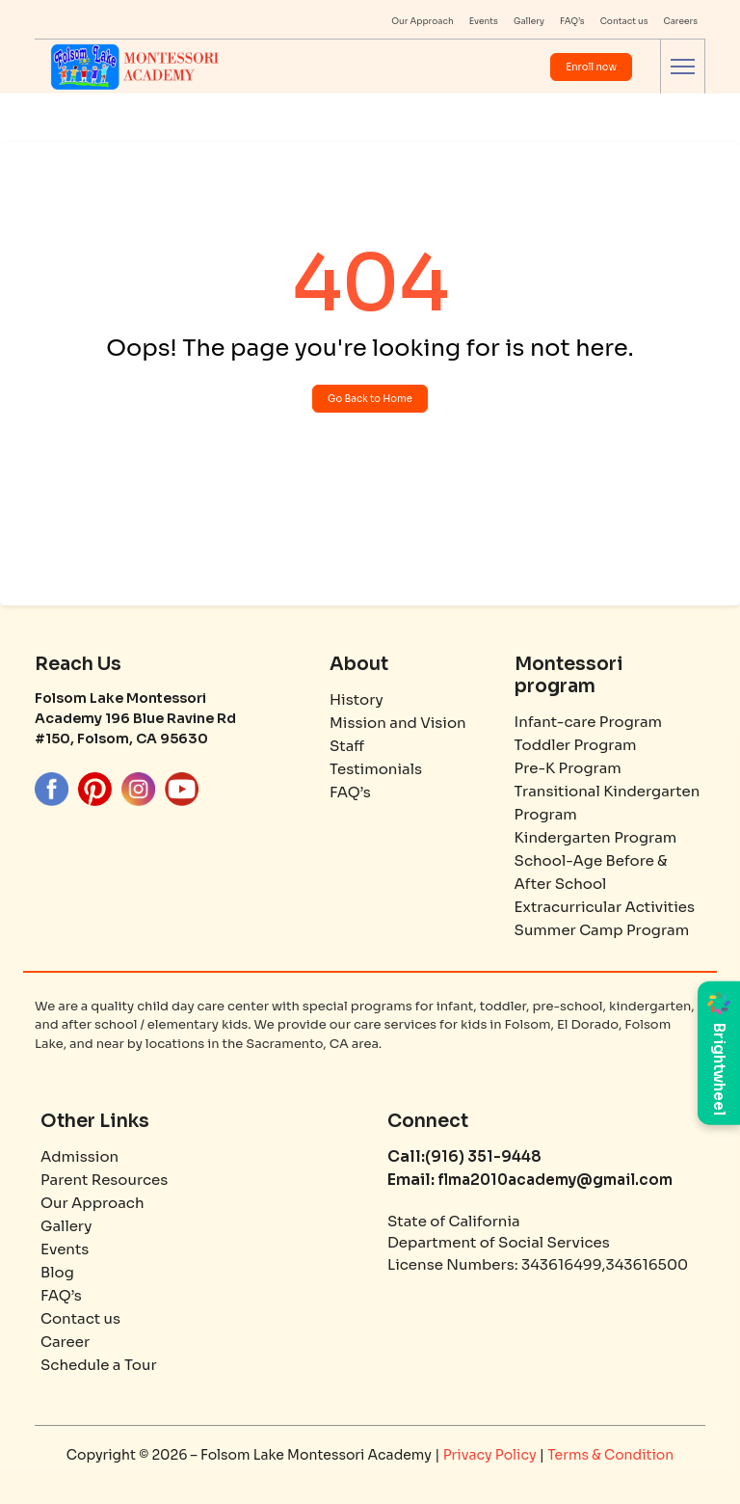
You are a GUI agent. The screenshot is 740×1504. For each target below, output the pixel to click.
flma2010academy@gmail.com (554, 1179)
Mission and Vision (398, 722)
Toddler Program (576, 745)
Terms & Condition (610, 1455)
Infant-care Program (588, 721)
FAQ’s (572, 21)
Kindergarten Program (596, 837)
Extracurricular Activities (605, 907)
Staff (347, 746)
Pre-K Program (568, 768)
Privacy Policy (491, 1455)
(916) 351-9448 (483, 1156)
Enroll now (591, 67)
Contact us (624, 21)
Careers (681, 21)
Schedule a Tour (98, 1365)
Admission (79, 1156)
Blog (57, 1272)
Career (65, 1341)
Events (483, 21)
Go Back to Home (370, 398)
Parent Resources (104, 1179)
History (356, 699)
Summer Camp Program (602, 930)
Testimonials (376, 769)
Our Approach (422, 21)
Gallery (529, 21)
